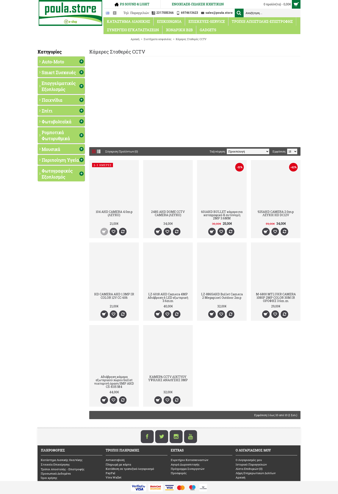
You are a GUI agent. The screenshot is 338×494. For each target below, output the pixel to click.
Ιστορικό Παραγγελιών (251, 464)
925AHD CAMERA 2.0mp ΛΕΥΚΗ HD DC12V (276, 213)
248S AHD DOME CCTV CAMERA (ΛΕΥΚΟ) (168, 213)
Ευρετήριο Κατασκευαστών (189, 460)
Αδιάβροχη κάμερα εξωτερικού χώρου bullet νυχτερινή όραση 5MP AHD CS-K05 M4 (114, 382)
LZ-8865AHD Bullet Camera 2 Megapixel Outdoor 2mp (222, 295)
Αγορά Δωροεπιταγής (185, 464)
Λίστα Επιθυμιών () (249, 469)
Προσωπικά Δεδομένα (56, 473)
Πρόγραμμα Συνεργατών (187, 469)
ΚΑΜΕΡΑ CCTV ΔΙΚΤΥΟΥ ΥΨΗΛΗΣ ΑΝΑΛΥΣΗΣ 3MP (168, 378)
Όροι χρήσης (49, 478)
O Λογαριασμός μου (249, 460)
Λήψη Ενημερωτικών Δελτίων (255, 473)
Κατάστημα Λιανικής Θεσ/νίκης (62, 460)
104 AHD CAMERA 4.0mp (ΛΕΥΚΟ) (114, 213)
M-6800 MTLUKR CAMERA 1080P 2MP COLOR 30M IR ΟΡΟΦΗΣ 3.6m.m (276, 297)
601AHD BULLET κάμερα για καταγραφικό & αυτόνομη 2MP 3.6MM (222, 215)
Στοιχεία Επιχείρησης (55, 464)
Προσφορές (179, 473)
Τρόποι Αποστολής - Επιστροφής (62, 469)
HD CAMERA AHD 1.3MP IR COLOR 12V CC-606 (114, 295)
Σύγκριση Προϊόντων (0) (121, 151)
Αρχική (240, 477)
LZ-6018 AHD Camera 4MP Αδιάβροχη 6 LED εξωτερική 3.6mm (168, 297)
